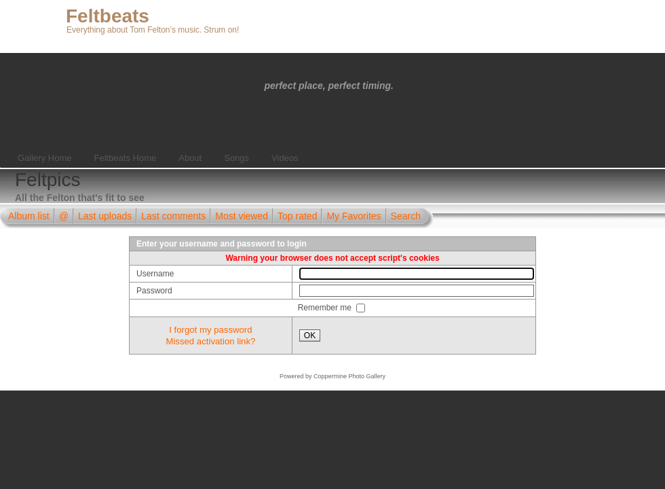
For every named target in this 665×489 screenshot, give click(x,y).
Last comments (173, 216)
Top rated (297, 216)
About (190, 158)
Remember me (326, 307)
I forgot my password (210, 330)
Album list (29, 216)
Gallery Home (44, 158)
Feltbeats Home (125, 158)
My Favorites (353, 216)
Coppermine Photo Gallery (349, 376)
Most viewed (241, 216)
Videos (285, 158)
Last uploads (105, 216)
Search (406, 216)
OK (310, 335)
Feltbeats (107, 15)
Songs (236, 158)
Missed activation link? (210, 341)
